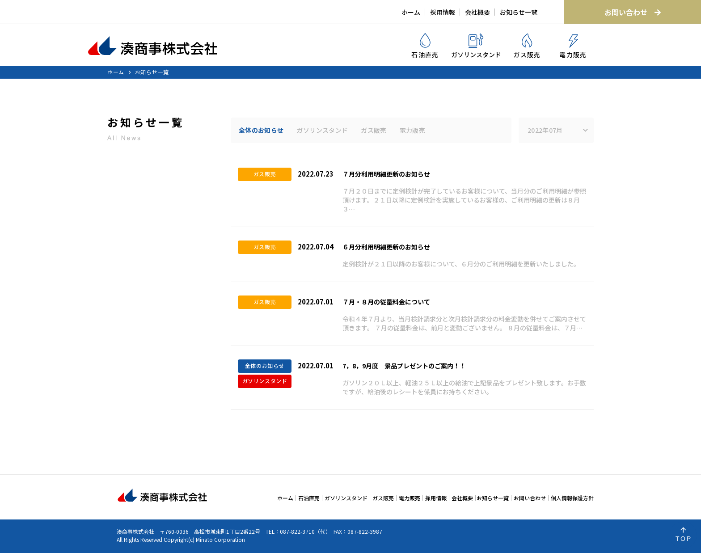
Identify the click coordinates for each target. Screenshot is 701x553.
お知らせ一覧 (518, 12)
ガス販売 (527, 46)
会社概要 (477, 12)
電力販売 (573, 46)
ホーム (410, 12)
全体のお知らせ (261, 130)
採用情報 (442, 12)
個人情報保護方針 (572, 498)
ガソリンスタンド (476, 46)
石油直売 (425, 46)
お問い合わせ (632, 12)
